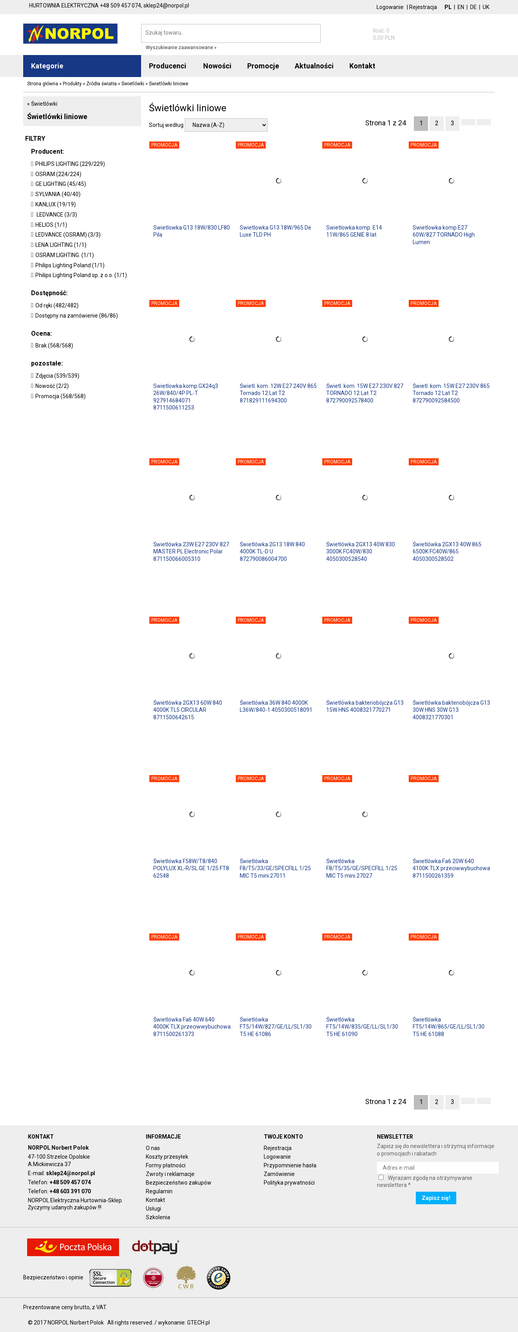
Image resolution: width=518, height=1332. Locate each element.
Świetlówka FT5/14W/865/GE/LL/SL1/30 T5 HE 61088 (449, 1026)
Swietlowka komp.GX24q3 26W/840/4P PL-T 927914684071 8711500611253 (185, 396)
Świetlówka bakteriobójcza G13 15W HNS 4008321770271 (365, 706)
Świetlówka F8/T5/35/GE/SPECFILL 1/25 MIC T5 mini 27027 (361, 868)
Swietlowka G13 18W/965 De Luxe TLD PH (275, 231)
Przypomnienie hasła (290, 1165)
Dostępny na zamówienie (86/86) (76, 315)
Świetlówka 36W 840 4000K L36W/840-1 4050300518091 (276, 706)
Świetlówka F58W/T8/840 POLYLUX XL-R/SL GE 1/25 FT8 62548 (191, 868)
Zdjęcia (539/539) (57, 376)
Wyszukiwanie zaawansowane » (181, 47)
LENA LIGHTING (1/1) (60, 245)
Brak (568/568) (54, 345)
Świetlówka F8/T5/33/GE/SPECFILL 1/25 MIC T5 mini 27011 (275, 868)
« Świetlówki (42, 104)
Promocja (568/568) (60, 396)
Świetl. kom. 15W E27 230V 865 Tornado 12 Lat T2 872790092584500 (451, 393)
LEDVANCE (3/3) (56, 214)
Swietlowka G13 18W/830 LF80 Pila (191, 231)
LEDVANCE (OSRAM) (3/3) (68, 234)
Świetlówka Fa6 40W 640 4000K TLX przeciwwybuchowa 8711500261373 (192, 1026)
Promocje (263, 66)
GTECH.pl (198, 1322)
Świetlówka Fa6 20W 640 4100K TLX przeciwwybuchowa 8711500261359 (451, 868)
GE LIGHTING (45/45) (60, 184)
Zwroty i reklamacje (170, 1174)
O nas (153, 1148)
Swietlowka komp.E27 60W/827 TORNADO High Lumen (444, 234)
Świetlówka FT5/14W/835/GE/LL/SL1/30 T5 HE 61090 (362, 1026)
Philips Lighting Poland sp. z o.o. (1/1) (81, 275)
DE (473, 7)
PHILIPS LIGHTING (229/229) (70, 164)
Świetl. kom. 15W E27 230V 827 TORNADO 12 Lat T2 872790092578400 (364, 393)
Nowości (217, 66)
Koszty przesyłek (167, 1157)
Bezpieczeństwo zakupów (178, 1183)
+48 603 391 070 (70, 1191)
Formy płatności (166, 1165)
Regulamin (159, 1191)
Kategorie (47, 66)
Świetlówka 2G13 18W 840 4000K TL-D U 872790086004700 (272, 551)
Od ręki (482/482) (57, 305)
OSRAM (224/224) (58, 174)
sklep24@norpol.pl (70, 1173)
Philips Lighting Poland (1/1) (70, 265)
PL (448, 7)
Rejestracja (423, 7)
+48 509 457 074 (70, 1182)
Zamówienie (279, 1174)
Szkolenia (158, 1217)
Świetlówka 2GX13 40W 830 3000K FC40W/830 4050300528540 (360, 551)
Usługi (153, 1208)
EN (460, 7)
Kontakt (155, 1200)
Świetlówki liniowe (57, 116)
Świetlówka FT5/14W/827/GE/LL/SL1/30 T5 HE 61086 (276, 1026)
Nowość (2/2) (52, 386)
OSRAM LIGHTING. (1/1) (64, 255)
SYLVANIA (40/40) (58, 194)
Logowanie (390, 7)
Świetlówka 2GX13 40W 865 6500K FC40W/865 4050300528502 (447, 551)
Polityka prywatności (289, 1183)
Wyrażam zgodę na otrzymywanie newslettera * (424, 1181)
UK (486, 7)
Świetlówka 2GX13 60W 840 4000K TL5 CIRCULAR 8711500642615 (187, 710)
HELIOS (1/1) (51, 225)
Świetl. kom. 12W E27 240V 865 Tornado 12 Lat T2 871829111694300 (278, 393)
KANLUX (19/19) (55, 204)
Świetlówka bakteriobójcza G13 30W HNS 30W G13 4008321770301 (451, 710)
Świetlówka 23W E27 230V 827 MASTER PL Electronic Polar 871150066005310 (191, 551)
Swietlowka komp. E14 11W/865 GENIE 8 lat (354, 231)
